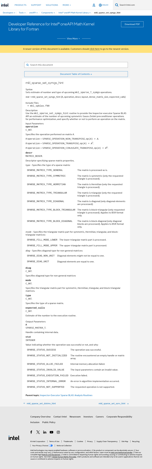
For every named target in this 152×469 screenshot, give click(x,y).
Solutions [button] (52, 5)
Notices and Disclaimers (51, 454)
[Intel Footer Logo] (14, 437)
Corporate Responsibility (119, 416)
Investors (88, 416)
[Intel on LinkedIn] (45, 432)
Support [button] (36, 5)
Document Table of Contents (75, 74)
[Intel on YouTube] (51, 432)
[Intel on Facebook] (31, 432)
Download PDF (132, 24)
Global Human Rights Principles (64, 457)
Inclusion (34, 422)
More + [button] (67, 5)
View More (74, 38)
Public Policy (48, 422)
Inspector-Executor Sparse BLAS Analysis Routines (66, 395)
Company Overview (40, 416)
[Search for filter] (76, 65)
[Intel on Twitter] (38, 432)
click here (95, 49)
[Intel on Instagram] (58, 432)
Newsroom (75, 416)
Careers (100, 416)
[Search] (116, 5)
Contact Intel (60, 416)
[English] (103, 5)
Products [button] (20, 5)
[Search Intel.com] (135, 5)
